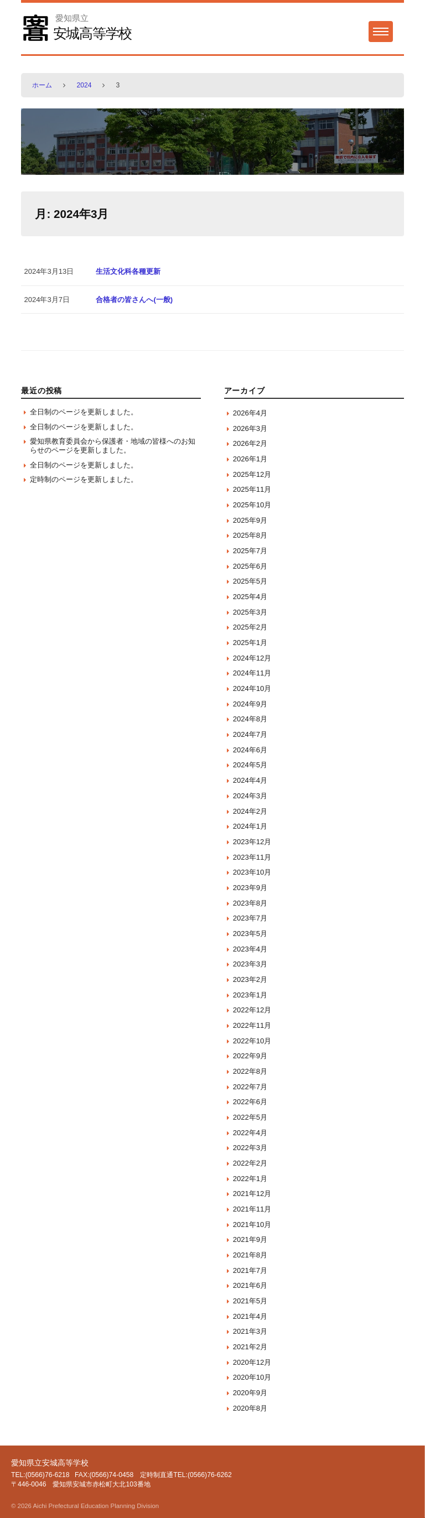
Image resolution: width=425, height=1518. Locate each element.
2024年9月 (250, 704)
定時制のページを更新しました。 (84, 479)
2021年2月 (250, 1347)
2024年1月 (250, 826)
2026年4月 (250, 413)
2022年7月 (250, 1087)
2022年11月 (252, 1025)
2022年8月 (250, 1071)
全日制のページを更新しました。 (84, 412)
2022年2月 (250, 1163)
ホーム (42, 85)
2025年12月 (252, 474)
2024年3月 (250, 796)
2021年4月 (250, 1316)
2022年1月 (250, 1178)
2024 (83, 85)
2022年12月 (252, 1010)
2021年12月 (252, 1193)
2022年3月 (250, 1147)
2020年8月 (250, 1408)
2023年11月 (252, 857)
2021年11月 (252, 1209)
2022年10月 (252, 1041)
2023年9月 (250, 887)
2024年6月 (250, 750)
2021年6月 (250, 1285)
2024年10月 (252, 688)
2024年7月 (250, 734)
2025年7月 (250, 551)
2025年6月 (250, 566)
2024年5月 (250, 765)
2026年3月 (250, 428)
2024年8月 (250, 719)
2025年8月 (250, 535)
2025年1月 (250, 642)
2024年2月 (250, 811)
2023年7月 (250, 918)
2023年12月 (252, 842)
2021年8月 (250, 1255)
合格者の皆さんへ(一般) (134, 299)
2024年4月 (250, 780)
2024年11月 (252, 673)
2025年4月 (250, 596)
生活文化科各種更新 (128, 271)
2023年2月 (250, 979)
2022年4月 (250, 1133)
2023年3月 (250, 964)
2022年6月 (250, 1102)
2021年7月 (250, 1270)
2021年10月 (252, 1224)
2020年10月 (252, 1377)
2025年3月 (250, 612)
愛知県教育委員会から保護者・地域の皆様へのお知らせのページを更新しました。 (112, 445)
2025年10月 (252, 505)
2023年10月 (252, 872)
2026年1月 (250, 459)
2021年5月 (250, 1301)
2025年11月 (252, 489)
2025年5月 (250, 581)
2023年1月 (250, 995)
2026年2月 (250, 443)
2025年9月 (250, 520)
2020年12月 (252, 1362)
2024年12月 (252, 658)
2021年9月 (250, 1239)
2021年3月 (250, 1331)
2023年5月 (250, 933)
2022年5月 (250, 1117)
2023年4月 (250, 949)
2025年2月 (250, 627)
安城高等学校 (92, 33)
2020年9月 (250, 1393)
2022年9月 (250, 1056)
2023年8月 (250, 903)
